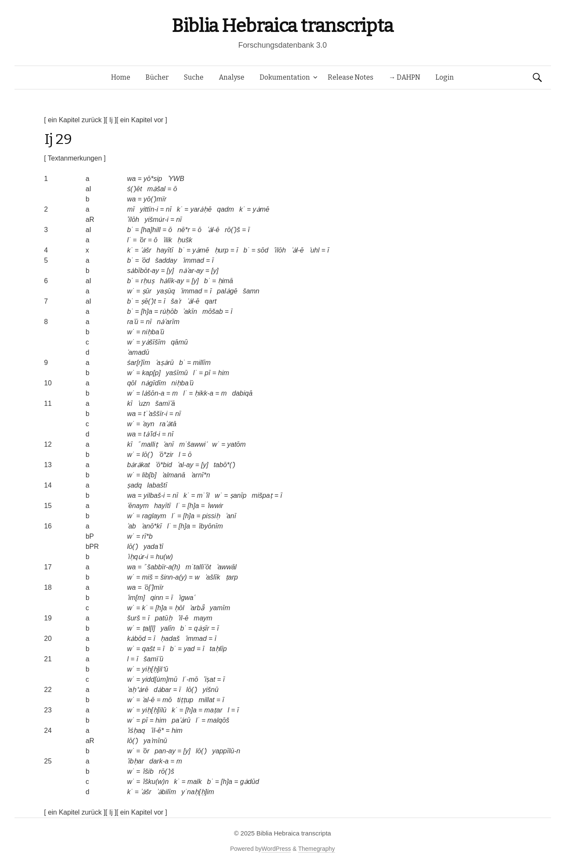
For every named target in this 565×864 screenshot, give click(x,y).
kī (129, 403)
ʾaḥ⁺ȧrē (137, 689)
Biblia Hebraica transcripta (282, 26)
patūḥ (163, 618)
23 (48, 710)
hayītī (165, 250)
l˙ (129, 240)
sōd (262, 250)
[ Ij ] (111, 119)
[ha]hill (151, 229)
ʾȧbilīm (166, 791)
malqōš (218, 720)
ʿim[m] (136, 597)
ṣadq (134, 485)
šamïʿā (165, 403)
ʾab (131, 526)
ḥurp (222, 250)
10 (48, 383)
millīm (202, 362)
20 (48, 638)
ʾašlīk (212, 577)
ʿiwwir (215, 505)
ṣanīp (238, 495)
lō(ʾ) (147, 454)
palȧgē (227, 291)
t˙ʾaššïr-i (155, 413)
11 (48, 403)
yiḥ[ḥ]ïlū (154, 710)
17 (48, 567)
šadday (166, 260)
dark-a (159, 761)
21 (48, 659)
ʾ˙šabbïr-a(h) (161, 567)
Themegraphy (316, 848)
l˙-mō (190, 679)
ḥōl (179, 607)
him (223, 372)
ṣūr (147, 291)
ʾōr (142, 240)
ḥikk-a (204, 393)
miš (147, 577)
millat (206, 699)
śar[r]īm (138, 362)
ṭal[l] (148, 628)
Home (120, 77)
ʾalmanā (173, 475)
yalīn (168, 628)
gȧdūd (249, 781)
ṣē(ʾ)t (148, 301)
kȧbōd (136, 638)
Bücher (157, 77)
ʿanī (168, 444)
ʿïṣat (209, 679)
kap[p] (151, 372)
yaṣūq (166, 291)
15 (48, 505)
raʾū (132, 321)
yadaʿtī (153, 546)
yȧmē (261, 209)
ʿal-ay (185, 464)
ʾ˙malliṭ (148, 444)
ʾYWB (175, 178)
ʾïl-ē (183, 618)
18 (48, 587)
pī (207, 372)
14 (48, 485)
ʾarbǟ (196, 607)
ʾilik (167, 240)
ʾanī (230, 516)
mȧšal (156, 188)
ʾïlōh (133, 219)
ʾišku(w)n (155, 781)
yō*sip (152, 178)
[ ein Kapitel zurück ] (75, 119)
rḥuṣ (148, 280)
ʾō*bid (163, 464)
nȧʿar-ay (191, 270)
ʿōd (145, 260)
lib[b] (149, 475)
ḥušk (184, 240)
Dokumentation (285, 77)
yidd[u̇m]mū (160, 679)
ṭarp (232, 577)
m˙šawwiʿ (193, 444)
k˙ (179, 209)
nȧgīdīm (153, 383)
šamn (251, 291)
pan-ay (165, 751)
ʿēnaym (138, 505)
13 (48, 464)
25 (48, 761)
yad (189, 648)
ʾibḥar (135, 761)
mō (167, 699)
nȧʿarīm (168, 321)
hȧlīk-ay (172, 280)
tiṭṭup (185, 699)
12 (48, 444)
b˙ (130, 229)
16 (48, 526)
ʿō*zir (165, 454)
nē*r (184, 229)
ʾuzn (144, 403)
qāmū (179, 342)
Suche (194, 77)
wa (131, 178)
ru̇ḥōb (169, 311)
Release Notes (350, 77)
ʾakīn (190, 311)
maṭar (213, 710)
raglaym (154, 516)
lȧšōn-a (153, 393)
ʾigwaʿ (186, 597)
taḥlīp (218, 648)
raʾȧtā (168, 424)
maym (203, 618)
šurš (133, 618)
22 (48, 689)
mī (131, 209)
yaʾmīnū (155, 740)
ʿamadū (138, 352)
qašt (148, 648)
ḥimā (225, 280)
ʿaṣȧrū (164, 362)
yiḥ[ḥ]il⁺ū (155, 669)
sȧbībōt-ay (143, 270)
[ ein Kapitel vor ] (141, 119)
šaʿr (176, 301)
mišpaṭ (262, 495)
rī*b (147, 536)
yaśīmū (177, 372)
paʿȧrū (181, 720)
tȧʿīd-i (151, 434)
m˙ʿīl (203, 495)
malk (194, 781)
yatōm (236, 444)
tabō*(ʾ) (224, 464)
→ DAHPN (404, 77)
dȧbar (162, 689)
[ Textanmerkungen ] (75, 158)
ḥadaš (170, 638)
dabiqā (242, 393)
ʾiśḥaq (136, 730)
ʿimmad (193, 260)
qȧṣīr (201, 628)
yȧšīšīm (154, 342)
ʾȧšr (146, 250)
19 (48, 618)
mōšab (212, 311)
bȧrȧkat (138, 464)
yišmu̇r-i (156, 219)
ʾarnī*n (200, 475)
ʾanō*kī (151, 526)
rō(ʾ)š (232, 229)
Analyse (231, 77)
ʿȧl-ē (213, 229)
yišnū (210, 689)
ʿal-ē (148, 699)
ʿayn (148, 424)
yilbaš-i (154, 495)
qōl (131, 383)
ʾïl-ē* (156, 730)
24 (48, 730)
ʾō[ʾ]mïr (153, 587)
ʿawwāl (226, 567)
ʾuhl (314, 250)
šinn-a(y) (174, 577)
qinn (156, 597)
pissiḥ (211, 516)
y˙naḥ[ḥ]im (197, 791)
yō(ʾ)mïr (154, 199)
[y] (170, 270)
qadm (225, 209)
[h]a (146, 311)
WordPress (276, 848)
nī (169, 209)
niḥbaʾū (153, 332)
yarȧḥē (201, 209)
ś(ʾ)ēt (134, 188)
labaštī (157, 485)
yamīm (220, 607)
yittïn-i (149, 209)
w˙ (130, 291)
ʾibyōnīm (210, 526)
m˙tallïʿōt (198, 567)
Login (445, 77)
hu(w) (164, 556)
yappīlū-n (226, 751)
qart (211, 301)
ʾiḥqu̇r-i (137, 556)
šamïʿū (153, 659)
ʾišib (148, 771)
